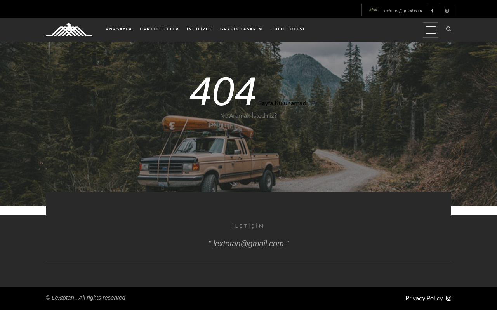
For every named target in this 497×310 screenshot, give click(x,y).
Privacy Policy (424, 298)
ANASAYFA (119, 29)
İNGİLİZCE (199, 29)
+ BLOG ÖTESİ (287, 29)
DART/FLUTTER (159, 29)
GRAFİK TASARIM (241, 29)
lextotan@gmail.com (402, 11)
